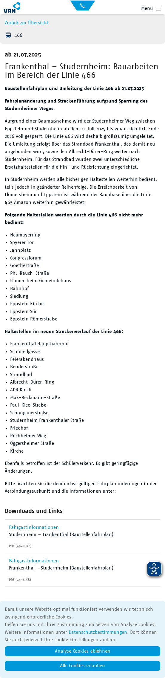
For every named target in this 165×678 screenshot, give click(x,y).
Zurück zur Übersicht (26, 22)
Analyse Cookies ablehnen (82, 651)
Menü (147, 8)
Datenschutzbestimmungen (98, 632)
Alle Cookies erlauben (82, 665)
